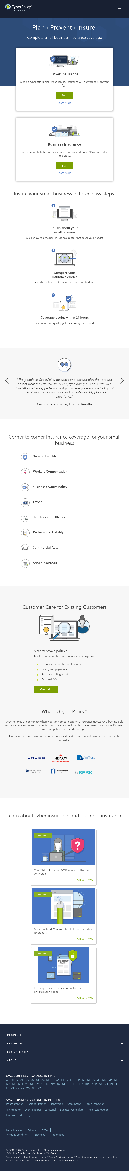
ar (22, 1080)
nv (37, 1084)
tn (111, 1084)
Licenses (40, 1134)
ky (88, 1080)
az (17, 1080)
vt (12, 1088)
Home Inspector (94, 1104)
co (32, 1080)
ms (14, 1084)
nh (43, 1084)
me (98, 1080)
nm (53, 1084)
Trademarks (57, 1134)
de (48, 1080)
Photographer (14, 1104)
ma (110, 1080)
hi (62, 1080)
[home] (18, 7)
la (93, 1080)
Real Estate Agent (99, 1109)
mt (26, 1084)
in (75, 1080)
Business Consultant (72, 1109)
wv (28, 1088)
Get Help (45, 689)
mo (20, 1084)
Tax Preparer (13, 1109)
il (71, 1080)
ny (58, 1084)
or (87, 1084)
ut (7, 1088)
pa (91, 1084)
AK (12, 1080)
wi (33, 1088)
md (104, 1080)
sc (101, 1084)
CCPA (44, 1130)
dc (43, 1080)
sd (106, 1084)
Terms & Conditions (18, 1134)
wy (39, 1088)
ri (96, 1084)
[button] (119, 10)
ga (57, 1080)
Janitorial (50, 1109)
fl (53, 1080)
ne (32, 1084)
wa (23, 1088)
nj (47, 1084)
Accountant (74, 1104)
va (17, 1088)
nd (69, 1084)
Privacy (32, 1130)
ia (79, 1080)
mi (115, 1080)
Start (64, 95)
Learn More (64, 103)
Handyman (56, 1104)
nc (64, 1084)
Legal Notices (14, 1130)
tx (116, 1084)
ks (83, 1080)
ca (27, 1080)
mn (8, 1084)
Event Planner (33, 1109)
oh (75, 1084)
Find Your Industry (17, 1115)
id (67, 1080)
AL (7, 1080)
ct (37, 1080)
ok (81, 1084)
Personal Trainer (36, 1104)
